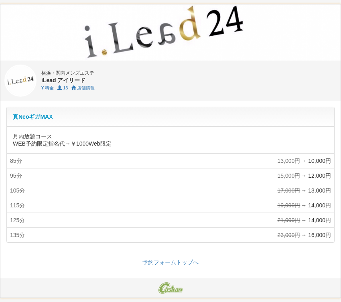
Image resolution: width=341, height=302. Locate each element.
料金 (47, 87)
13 (62, 87)
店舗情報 (83, 87)
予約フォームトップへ (170, 262)
